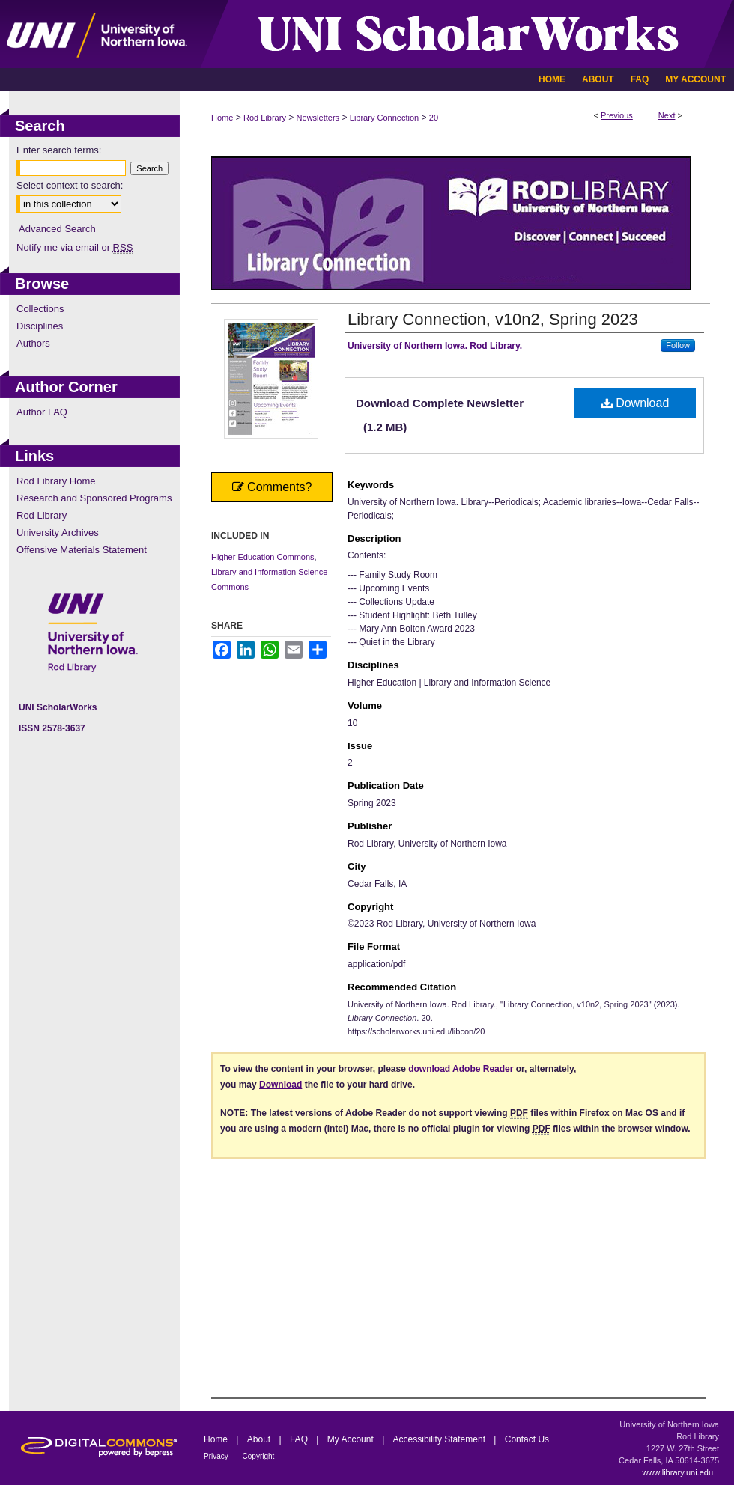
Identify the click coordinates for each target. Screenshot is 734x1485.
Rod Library (264, 117)
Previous (617, 115)
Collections (40, 308)
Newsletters (318, 117)
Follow (678, 345)
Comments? (272, 487)
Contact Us (527, 1439)
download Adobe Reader (460, 1069)
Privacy (217, 1456)
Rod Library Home (56, 481)
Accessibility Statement (440, 1439)
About (260, 1439)
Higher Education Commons (263, 556)
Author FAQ (41, 412)
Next (667, 115)
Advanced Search (57, 228)
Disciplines (39, 326)
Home (222, 117)
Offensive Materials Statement (81, 549)
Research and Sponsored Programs (94, 498)
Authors (33, 343)
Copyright (259, 1456)
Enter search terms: (58, 150)
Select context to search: (69, 185)
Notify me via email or (74, 247)
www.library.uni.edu (677, 1472)
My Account (351, 1439)
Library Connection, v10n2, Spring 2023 (493, 319)
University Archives (57, 532)
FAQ (300, 1439)
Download (635, 403)
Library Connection (384, 117)
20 (433, 117)
